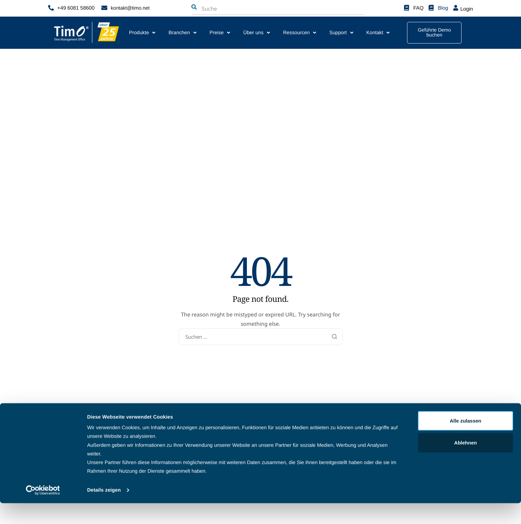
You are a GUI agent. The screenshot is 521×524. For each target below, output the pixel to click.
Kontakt (378, 33)
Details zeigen (104, 511)
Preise (220, 33)
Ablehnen (465, 463)
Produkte (142, 33)
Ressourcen (299, 33)
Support (341, 33)
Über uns (256, 33)
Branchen (182, 33)
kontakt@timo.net (130, 8)
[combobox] (234, 9)
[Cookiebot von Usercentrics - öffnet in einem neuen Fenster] (43, 511)
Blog (443, 8)
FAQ (419, 8)
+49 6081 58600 (75, 8)
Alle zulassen (465, 441)
